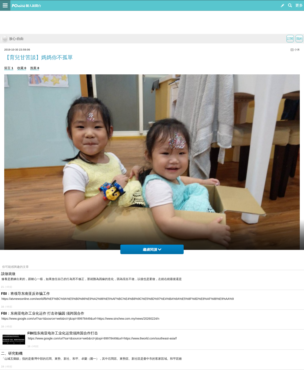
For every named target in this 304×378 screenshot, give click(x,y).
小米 (297, 49)
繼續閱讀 (152, 249)
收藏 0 (21, 68)
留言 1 (8, 68)
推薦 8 (34, 68)
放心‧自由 (12, 38)
